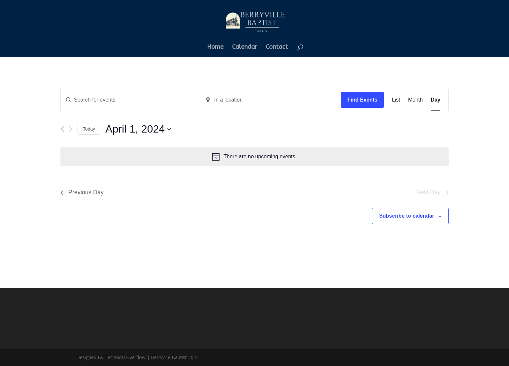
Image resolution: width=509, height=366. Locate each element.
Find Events (363, 100)
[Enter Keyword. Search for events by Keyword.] (131, 100)
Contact (277, 47)
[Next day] (71, 129)
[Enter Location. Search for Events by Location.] (271, 100)
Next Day (432, 192)
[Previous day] (62, 129)
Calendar (244, 47)
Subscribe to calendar (406, 216)
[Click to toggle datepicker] (138, 129)
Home (215, 47)
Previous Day (82, 192)
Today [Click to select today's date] (89, 129)
